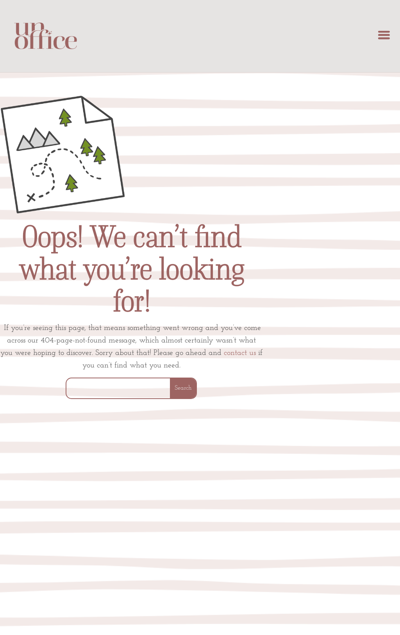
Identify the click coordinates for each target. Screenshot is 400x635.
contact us (240, 353)
